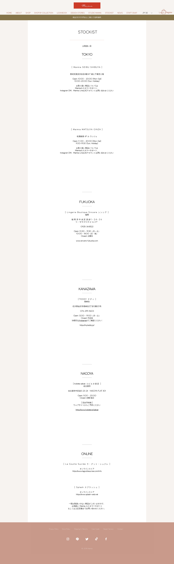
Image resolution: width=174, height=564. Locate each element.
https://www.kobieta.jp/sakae (87, 410)
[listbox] (147, 13)
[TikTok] (96, 539)
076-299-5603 (87, 311)
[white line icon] (77, 539)
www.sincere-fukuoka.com (87, 241)
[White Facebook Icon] (106, 539)
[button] (43, 13)
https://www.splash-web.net (87, 494)
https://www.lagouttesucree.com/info (87, 471)
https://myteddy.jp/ (87, 325)
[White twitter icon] (87, 539)
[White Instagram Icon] (68, 539)
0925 (83, 226)
